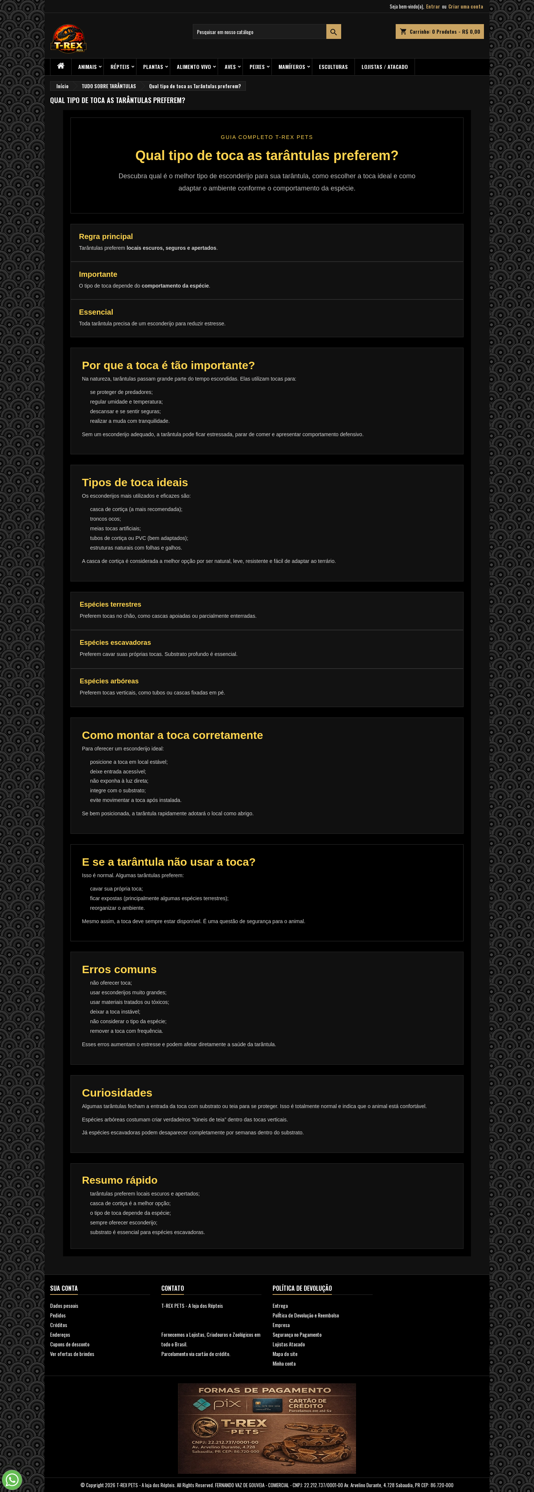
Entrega (280, 1305)
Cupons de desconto (69, 1344)
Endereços (60, 1334)
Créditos (58, 1325)
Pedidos (58, 1315)
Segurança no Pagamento (297, 1334)
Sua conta (64, 1288)
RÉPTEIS (120, 66)
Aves (230, 66)
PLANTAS (153, 66)
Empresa (281, 1325)
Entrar (433, 6)
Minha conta (284, 1363)
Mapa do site (285, 1353)
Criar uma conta (465, 6)
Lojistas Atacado (289, 1344)
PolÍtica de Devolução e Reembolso (306, 1315)
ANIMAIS (87, 66)
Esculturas (333, 66)
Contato (172, 1288)
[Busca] (267, 31)
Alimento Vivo (194, 66)
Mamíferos (291, 66)
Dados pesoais (64, 1305)
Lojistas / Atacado (385, 66)
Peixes (257, 66)
